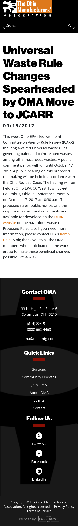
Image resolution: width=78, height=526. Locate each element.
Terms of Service (39, 511)
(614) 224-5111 (39, 323)
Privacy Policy (64, 506)
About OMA (39, 392)
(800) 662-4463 (39, 329)
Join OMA (39, 384)
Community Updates (39, 377)
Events (39, 400)
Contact (39, 408)
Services (39, 369)
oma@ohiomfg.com (39, 338)
